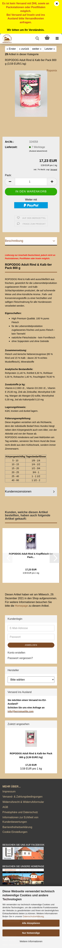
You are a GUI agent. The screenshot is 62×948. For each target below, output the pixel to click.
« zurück (24, 48)
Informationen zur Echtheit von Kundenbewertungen (20, 819)
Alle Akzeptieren (31, 923)
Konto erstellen (16, 652)
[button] (10, 181)
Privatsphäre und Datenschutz (20, 812)
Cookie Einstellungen (14, 832)
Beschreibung (14, 240)
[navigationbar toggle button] (57, 39)
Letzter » (50, 48)
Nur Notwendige (31, 933)
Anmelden (31, 645)
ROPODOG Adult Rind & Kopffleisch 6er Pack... (31, 555)
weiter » (36, 48)
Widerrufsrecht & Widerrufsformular (23, 802)
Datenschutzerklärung (33, 916)
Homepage (21, 605)
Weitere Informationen (31, 941)
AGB (5, 807)
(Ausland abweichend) (38, 151)
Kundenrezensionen (18, 491)
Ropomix (52, 70)
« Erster (11, 48)
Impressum (9, 791)
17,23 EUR (31, 765)
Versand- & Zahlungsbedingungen (22, 796)
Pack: (8, 175)
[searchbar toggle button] (37, 39)
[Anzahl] (31, 181)
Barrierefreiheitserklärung (17, 827)
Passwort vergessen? (20, 658)
